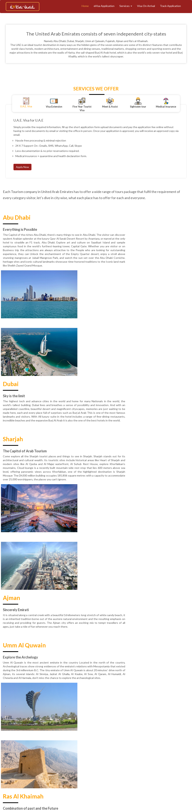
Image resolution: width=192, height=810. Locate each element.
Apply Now (22, 167)
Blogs (85, 760)
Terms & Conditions (105, 760)
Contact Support (98, 767)
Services (125, 5)
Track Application (170, 5)
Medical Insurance (66, 760)
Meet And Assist (157, 754)
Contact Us (77, 767)
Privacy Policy (160, 760)
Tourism (113, 754)
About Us (72, 754)
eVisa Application (104, 5)
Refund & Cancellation (134, 760)
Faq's (116, 767)
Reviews (60, 767)
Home (85, 5)
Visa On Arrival (146, 5)
